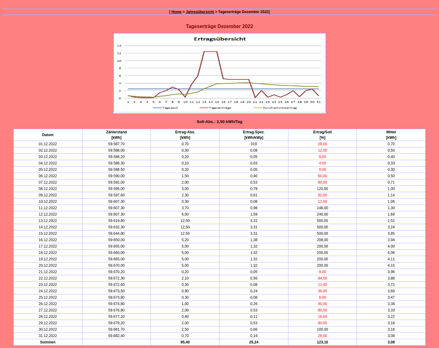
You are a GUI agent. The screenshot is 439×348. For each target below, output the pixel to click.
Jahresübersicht (200, 12)
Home (176, 12)
